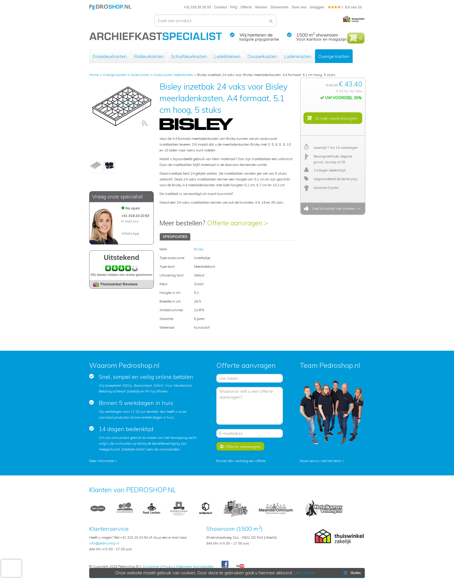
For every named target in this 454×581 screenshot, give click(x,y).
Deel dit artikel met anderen (333, 208)
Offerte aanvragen (240, 446)
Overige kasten (333, 56)
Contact (220, 7)
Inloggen (317, 7)
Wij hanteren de (256, 35)
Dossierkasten (262, 56)
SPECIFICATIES (175, 236)
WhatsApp (130, 233)
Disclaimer (151, 566)
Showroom (279, 7)
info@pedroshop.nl (104, 543)
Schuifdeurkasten (189, 56)
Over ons (299, 7)
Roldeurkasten (149, 56)
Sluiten (352, 573)
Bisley (199, 249)
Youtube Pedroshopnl (240, 566)
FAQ (233, 7)
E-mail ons (130, 221)
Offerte (246, 7)
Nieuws (261, 7)
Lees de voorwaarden (163, 449)
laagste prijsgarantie (259, 39)
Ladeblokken (227, 56)
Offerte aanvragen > (237, 223)
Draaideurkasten (109, 56)
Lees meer (304, 572)
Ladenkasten (297, 56)
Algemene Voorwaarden (195, 566)
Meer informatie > (103, 461)
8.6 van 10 (344, 7)
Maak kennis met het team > (322, 461)
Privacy (167, 566)
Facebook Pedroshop (224, 564)
